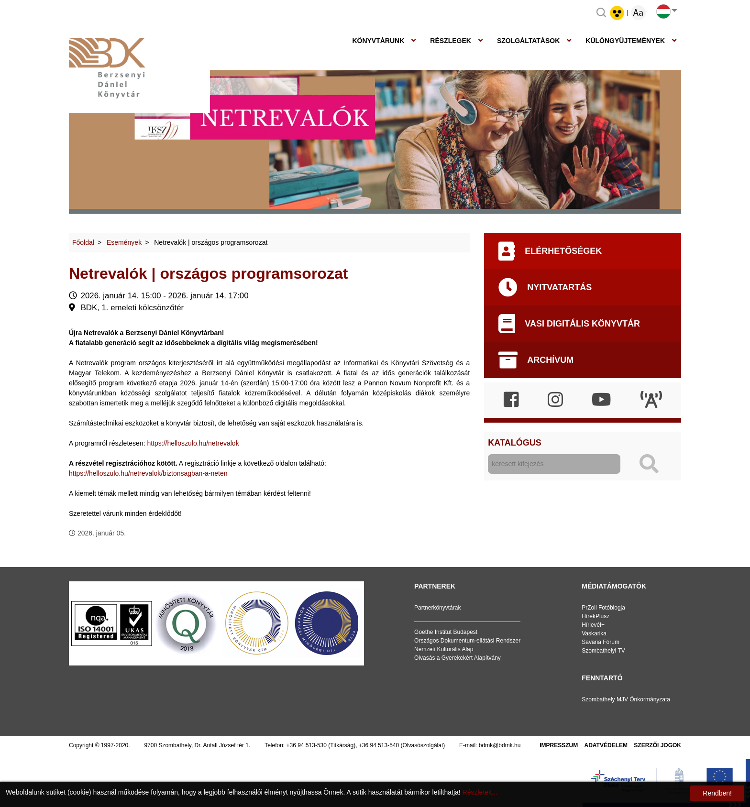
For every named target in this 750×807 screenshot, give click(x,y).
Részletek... (480, 792)
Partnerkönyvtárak (437, 607)
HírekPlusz (595, 616)
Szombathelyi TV (603, 650)
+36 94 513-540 (379, 745)
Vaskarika (594, 633)
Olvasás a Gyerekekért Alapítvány (457, 657)
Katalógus (514, 442)
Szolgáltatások (528, 40)
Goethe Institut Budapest (445, 632)
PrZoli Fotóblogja (603, 607)
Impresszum (559, 745)
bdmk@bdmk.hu (500, 745)
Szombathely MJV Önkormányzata (626, 699)
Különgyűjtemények (625, 40)
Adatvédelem (606, 745)
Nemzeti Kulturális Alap (443, 649)
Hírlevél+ (593, 625)
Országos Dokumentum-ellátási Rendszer (467, 640)
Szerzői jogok (657, 745)
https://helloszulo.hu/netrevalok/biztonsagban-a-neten (148, 473)
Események (124, 242)
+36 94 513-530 (307, 745)
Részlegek (450, 40)
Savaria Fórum (600, 642)
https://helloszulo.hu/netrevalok (193, 443)
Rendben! (717, 793)
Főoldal (83, 242)
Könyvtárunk (378, 40)
